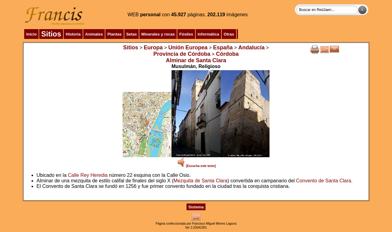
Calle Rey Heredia (88, 175)
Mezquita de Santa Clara (201, 180)
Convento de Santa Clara (323, 180)
